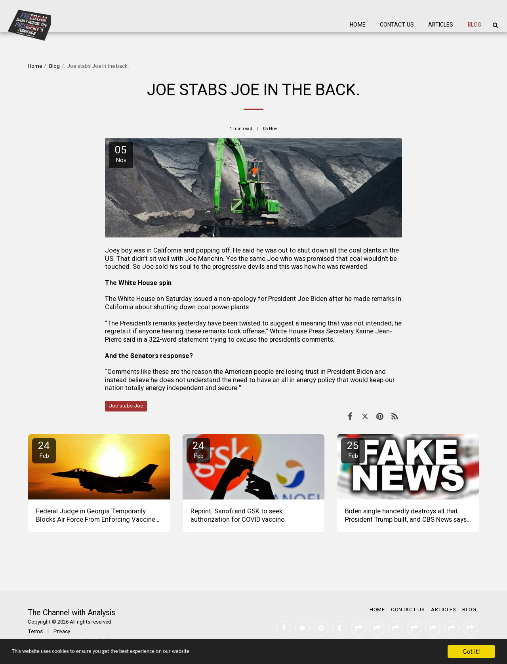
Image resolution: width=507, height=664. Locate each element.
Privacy (61, 631)
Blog (54, 66)
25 (353, 449)
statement (193, 339)
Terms (35, 631)
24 (44, 449)
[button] (495, 25)
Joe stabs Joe (126, 406)
